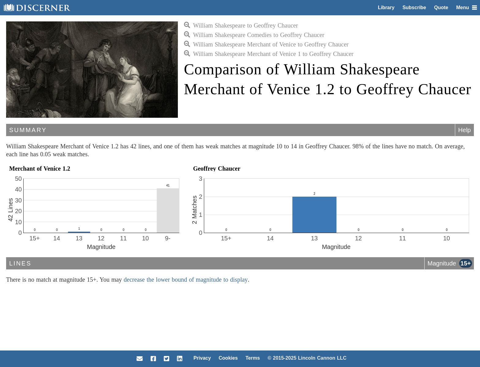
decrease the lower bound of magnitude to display (186, 279)
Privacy (202, 358)
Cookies (228, 358)
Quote (441, 7)
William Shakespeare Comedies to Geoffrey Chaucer (254, 35)
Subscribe (414, 7)
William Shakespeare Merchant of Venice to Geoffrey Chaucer (266, 44)
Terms (253, 358)
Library (386, 7)
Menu (466, 7)
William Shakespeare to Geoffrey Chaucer (241, 25)
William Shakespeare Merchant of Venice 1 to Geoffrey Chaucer (269, 53)
